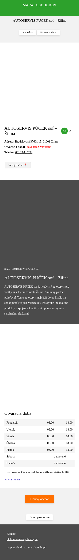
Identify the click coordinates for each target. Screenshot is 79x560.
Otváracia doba (48, 32)
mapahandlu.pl (37, 547)
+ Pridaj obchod (39, 499)
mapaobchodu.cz (17, 547)
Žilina (7, 269)
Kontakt (11, 533)
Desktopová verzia (39, 517)
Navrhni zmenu (12, 479)
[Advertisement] (39, 86)
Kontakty (28, 32)
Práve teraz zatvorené (38, 146)
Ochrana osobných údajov (22, 539)
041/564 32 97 (23, 152)
